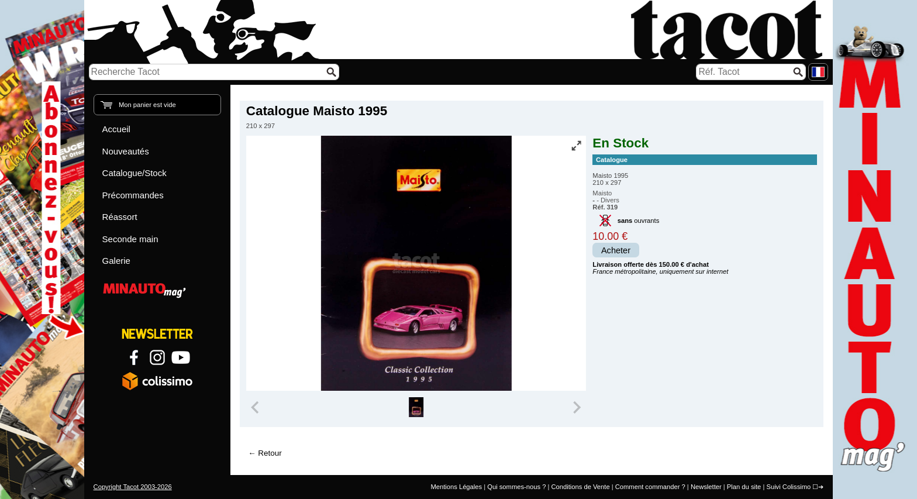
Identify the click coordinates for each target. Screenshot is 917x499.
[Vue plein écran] (576, 145)
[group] (416, 407)
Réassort (119, 217)
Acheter (615, 250)
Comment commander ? (650, 486)
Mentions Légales (456, 486)
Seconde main (130, 239)
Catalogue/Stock (134, 173)
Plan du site (744, 486)
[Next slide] (577, 407)
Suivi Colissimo (788, 486)
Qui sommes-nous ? (516, 486)
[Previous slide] (256, 407)
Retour (269, 453)
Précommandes (133, 195)
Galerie (116, 261)
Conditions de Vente (580, 486)
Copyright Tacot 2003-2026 (133, 486)
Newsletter (706, 486)
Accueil (116, 129)
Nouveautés (125, 151)
